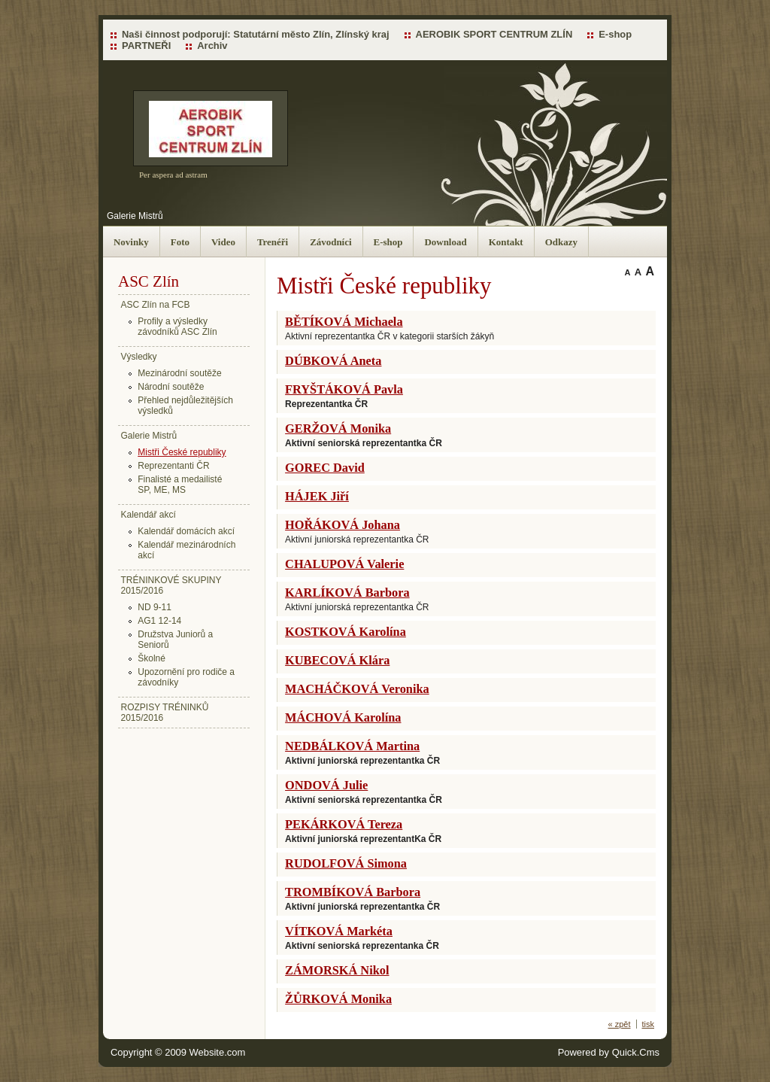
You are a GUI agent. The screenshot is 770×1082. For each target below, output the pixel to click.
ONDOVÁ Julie (326, 785)
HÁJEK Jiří (317, 496)
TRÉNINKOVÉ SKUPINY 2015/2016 (171, 585)
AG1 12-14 (159, 620)
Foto (180, 242)
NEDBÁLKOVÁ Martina (352, 746)
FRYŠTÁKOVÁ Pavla (344, 389)
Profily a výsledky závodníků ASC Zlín (177, 326)
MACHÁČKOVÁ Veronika (357, 689)
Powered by (608, 1052)
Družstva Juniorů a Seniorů (175, 639)
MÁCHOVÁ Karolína (343, 717)
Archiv (212, 45)
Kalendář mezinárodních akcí (186, 550)
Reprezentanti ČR (173, 465)
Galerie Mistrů (135, 216)
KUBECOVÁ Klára (337, 660)
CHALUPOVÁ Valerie (344, 564)
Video (223, 242)
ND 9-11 (154, 607)
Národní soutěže (171, 386)
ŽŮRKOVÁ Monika (338, 999)
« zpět (619, 1024)
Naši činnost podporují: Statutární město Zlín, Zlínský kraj (256, 34)
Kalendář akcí (148, 514)
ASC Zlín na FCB (155, 304)
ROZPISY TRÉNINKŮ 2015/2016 (165, 712)
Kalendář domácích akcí (186, 531)
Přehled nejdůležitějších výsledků (185, 405)
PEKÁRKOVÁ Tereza (343, 824)
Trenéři (272, 242)
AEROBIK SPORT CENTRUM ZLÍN (494, 34)
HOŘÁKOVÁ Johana (342, 525)
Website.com (217, 1052)
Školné (151, 658)
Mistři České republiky (182, 452)
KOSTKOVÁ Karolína (345, 632)
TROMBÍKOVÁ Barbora (352, 892)
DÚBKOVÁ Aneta (333, 361)
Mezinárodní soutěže (179, 373)
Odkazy (561, 242)
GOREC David (325, 467)
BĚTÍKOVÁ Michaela (343, 322)
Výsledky (139, 356)
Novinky (131, 242)
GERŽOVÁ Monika (338, 428)
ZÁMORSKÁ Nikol (337, 970)
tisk (648, 1024)
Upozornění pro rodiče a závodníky (186, 677)
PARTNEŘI (146, 45)
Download (445, 242)
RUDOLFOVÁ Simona (346, 863)
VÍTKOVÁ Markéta (339, 931)
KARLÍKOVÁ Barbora (347, 592)
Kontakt (506, 242)
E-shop (615, 34)
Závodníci (330, 242)
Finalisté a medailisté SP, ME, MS (180, 484)
